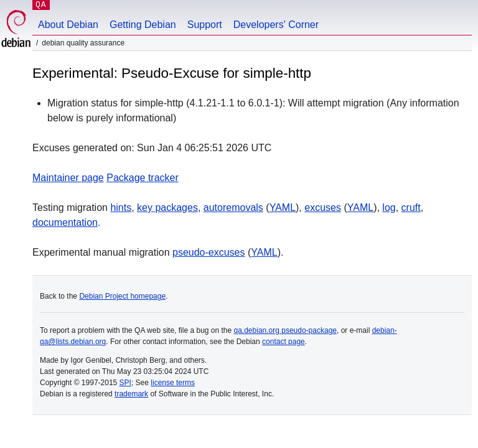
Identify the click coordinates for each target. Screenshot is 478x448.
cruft (411, 207)
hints (120, 207)
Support (204, 24)
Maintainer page (68, 177)
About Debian (68, 24)
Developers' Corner (276, 24)
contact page (283, 341)
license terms (173, 382)
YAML (282, 207)
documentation (65, 222)
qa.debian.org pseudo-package (285, 330)
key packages (167, 207)
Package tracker (142, 177)
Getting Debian (143, 24)
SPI (125, 382)
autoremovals (233, 207)
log (388, 207)
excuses (322, 207)
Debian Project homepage (122, 296)
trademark (131, 394)
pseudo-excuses (208, 252)
